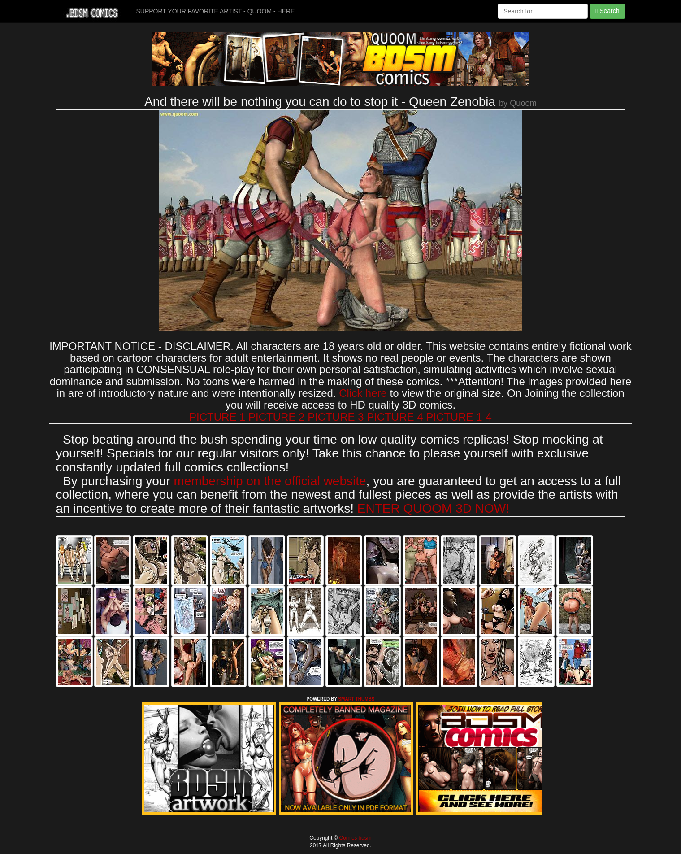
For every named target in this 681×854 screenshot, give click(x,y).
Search (607, 11)
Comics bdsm (354, 838)
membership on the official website (270, 481)
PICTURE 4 (395, 417)
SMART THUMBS (356, 699)
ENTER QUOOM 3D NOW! (433, 508)
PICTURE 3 (336, 417)
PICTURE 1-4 (459, 417)
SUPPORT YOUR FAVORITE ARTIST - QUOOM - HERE (215, 11)
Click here (363, 393)
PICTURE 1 (217, 417)
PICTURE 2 (276, 417)
